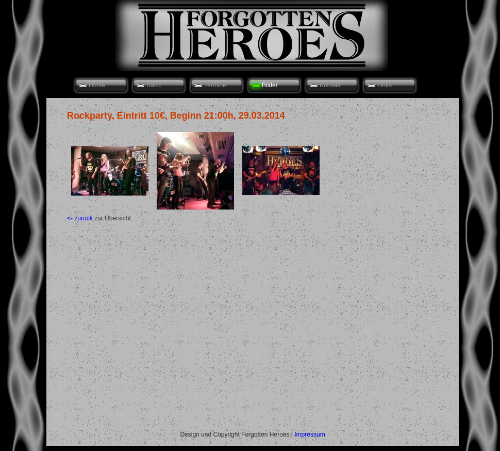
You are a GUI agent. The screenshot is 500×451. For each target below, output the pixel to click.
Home (97, 85)
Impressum (309, 434)
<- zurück (80, 218)
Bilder (270, 85)
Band (153, 85)
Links (384, 85)
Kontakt (330, 85)
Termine (215, 85)
